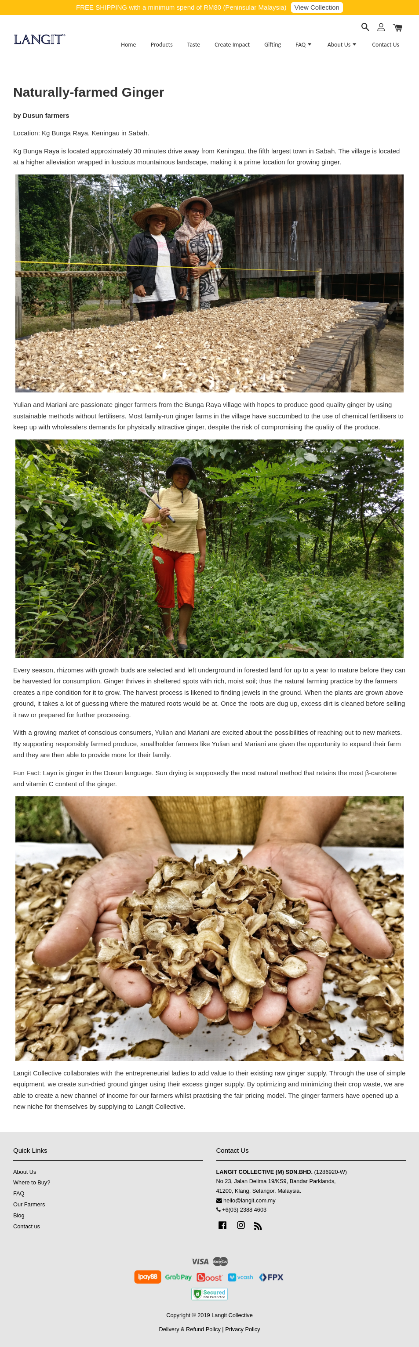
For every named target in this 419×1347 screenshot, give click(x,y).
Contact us (26, 1226)
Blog (19, 1215)
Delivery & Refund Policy (189, 1329)
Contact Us (385, 44)
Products (162, 44)
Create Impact (232, 44)
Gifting (272, 44)
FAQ (304, 44)
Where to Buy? (31, 1182)
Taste (193, 44)
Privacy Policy (242, 1329)
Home (128, 44)
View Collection (317, 7)
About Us (343, 44)
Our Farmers (29, 1204)
